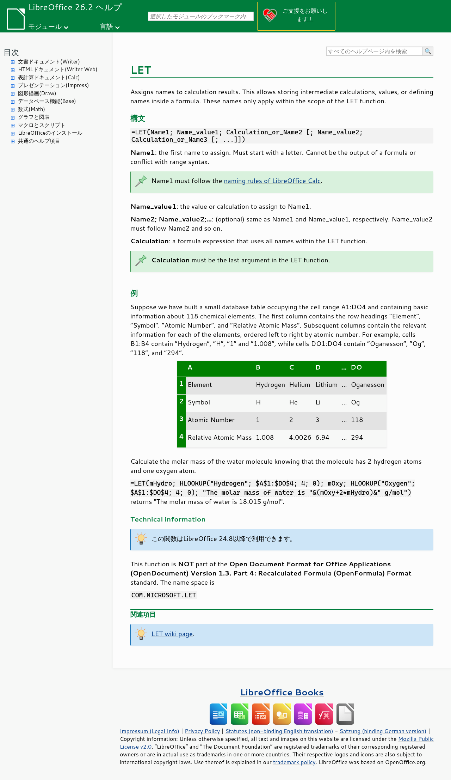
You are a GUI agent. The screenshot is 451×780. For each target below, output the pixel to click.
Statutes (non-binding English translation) (279, 731)
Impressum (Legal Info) (149, 731)
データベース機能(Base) (47, 101)
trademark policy (294, 762)
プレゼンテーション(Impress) (53, 85)
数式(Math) (31, 109)
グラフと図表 (34, 117)
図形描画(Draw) (37, 93)
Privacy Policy (202, 731)
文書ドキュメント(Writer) (49, 61)
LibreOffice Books (282, 692)
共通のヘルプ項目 (39, 141)
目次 (11, 52)
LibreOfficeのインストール (50, 132)
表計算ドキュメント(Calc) (49, 77)
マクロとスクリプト (42, 125)
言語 (106, 26)
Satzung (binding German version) (383, 731)
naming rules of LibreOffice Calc (272, 180)
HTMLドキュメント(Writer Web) (57, 69)
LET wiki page (172, 633)
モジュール (45, 26)
